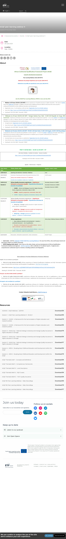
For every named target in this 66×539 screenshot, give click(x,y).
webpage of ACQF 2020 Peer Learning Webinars (26, 241)
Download (59, 310)
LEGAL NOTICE (51, 464)
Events (22, 36)
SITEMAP (36, 464)
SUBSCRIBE (50, 466)
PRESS (56, 466)
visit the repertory (25, 246)
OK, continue (49, 535)
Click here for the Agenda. (42, 264)
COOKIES (36, 466)
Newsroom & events (11, 36)
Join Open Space (13, 436)
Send (27, 412)
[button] (1, 58)
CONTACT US (43, 464)
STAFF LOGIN (43, 466)
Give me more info (59, 535)
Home (2, 36)
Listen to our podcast (15, 430)
